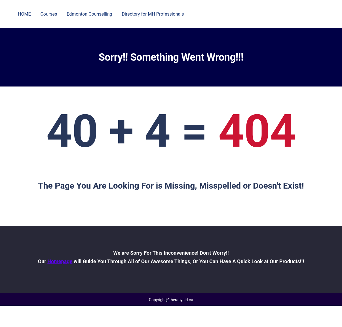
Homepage (59, 261)
